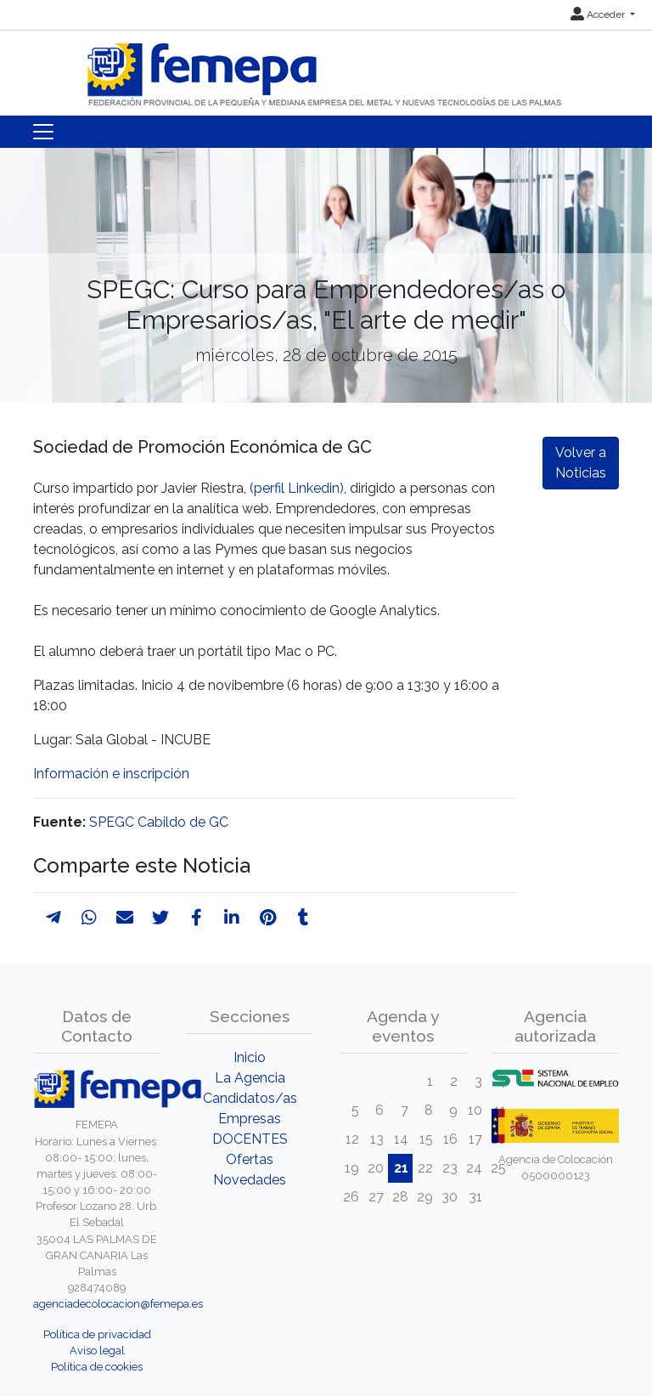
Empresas (249, 1119)
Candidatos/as (250, 1098)
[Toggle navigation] (43, 132)
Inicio (249, 1057)
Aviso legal (97, 1350)
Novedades (249, 1180)
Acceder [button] (598, 14)
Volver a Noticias (580, 462)
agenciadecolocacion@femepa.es (118, 1303)
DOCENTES (250, 1139)
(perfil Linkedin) (297, 488)
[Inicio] (326, 67)
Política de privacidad (97, 1334)
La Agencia (250, 1078)
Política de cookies (97, 1366)
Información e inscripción (111, 774)
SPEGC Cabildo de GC (158, 822)
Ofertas (249, 1159)
